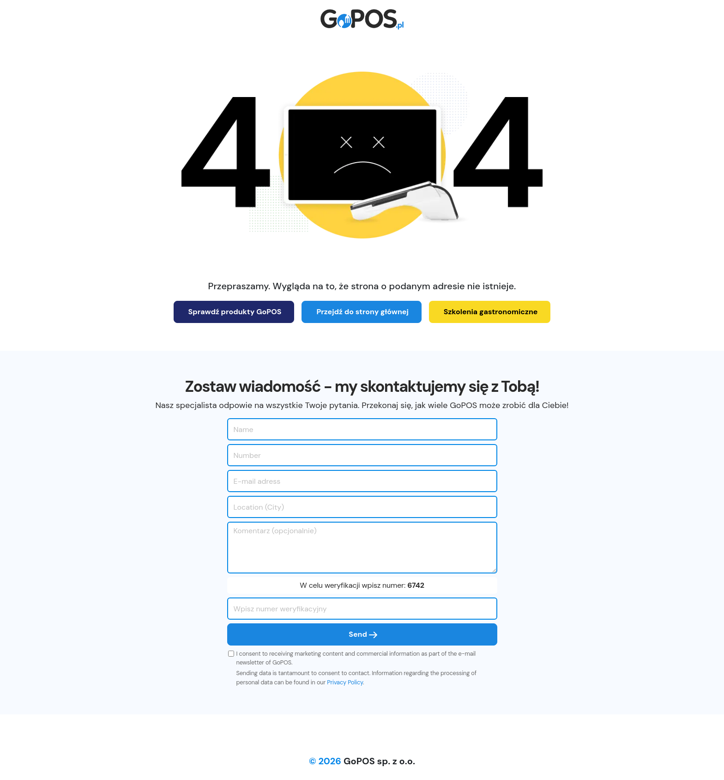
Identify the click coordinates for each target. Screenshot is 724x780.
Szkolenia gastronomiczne (491, 312)
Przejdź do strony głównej (362, 312)
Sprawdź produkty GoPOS (235, 312)
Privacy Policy (345, 682)
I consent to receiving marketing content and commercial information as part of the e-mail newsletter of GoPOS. (356, 658)
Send (363, 634)
